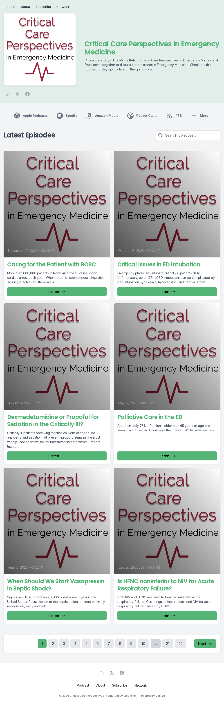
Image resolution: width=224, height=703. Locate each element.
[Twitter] (17, 94)
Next (205, 643)
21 (168, 643)
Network (62, 7)
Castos (160, 695)
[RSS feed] (8, 94)
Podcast (9, 7)
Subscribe (43, 7)
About (25, 7)
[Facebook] (27, 94)
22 (181, 643)
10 (143, 643)
